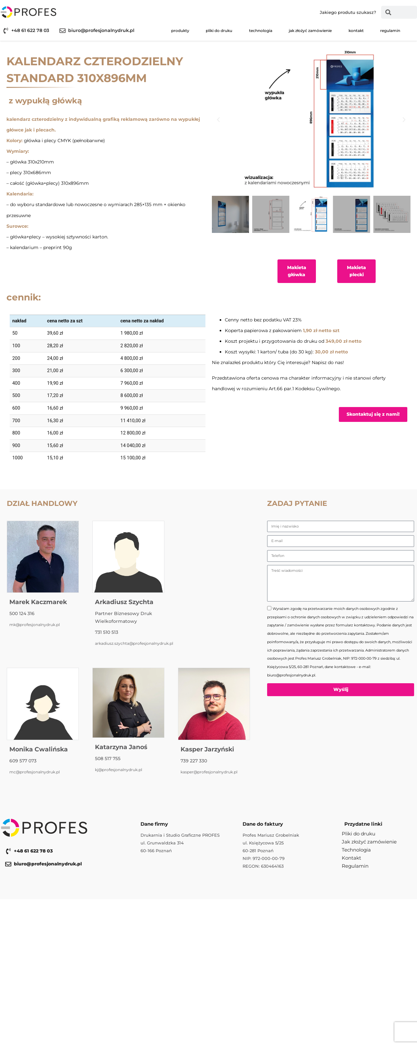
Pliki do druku (219, 30)
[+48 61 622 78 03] (6, 30)
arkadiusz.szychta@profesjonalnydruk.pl (134, 643)
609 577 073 (22, 761)
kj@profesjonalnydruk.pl (118, 769)
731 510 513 (106, 632)
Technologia (260, 30)
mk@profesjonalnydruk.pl (34, 624)
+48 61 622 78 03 (30, 30)
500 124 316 (22, 613)
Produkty (180, 30)
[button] (218, 120)
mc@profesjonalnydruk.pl (34, 771)
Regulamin (390, 30)
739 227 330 (194, 761)
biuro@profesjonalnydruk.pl (101, 30)
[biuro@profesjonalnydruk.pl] (62, 30)
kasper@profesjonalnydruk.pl (209, 771)
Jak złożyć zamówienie (310, 30)
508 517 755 (107, 758)
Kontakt (356, 30)
